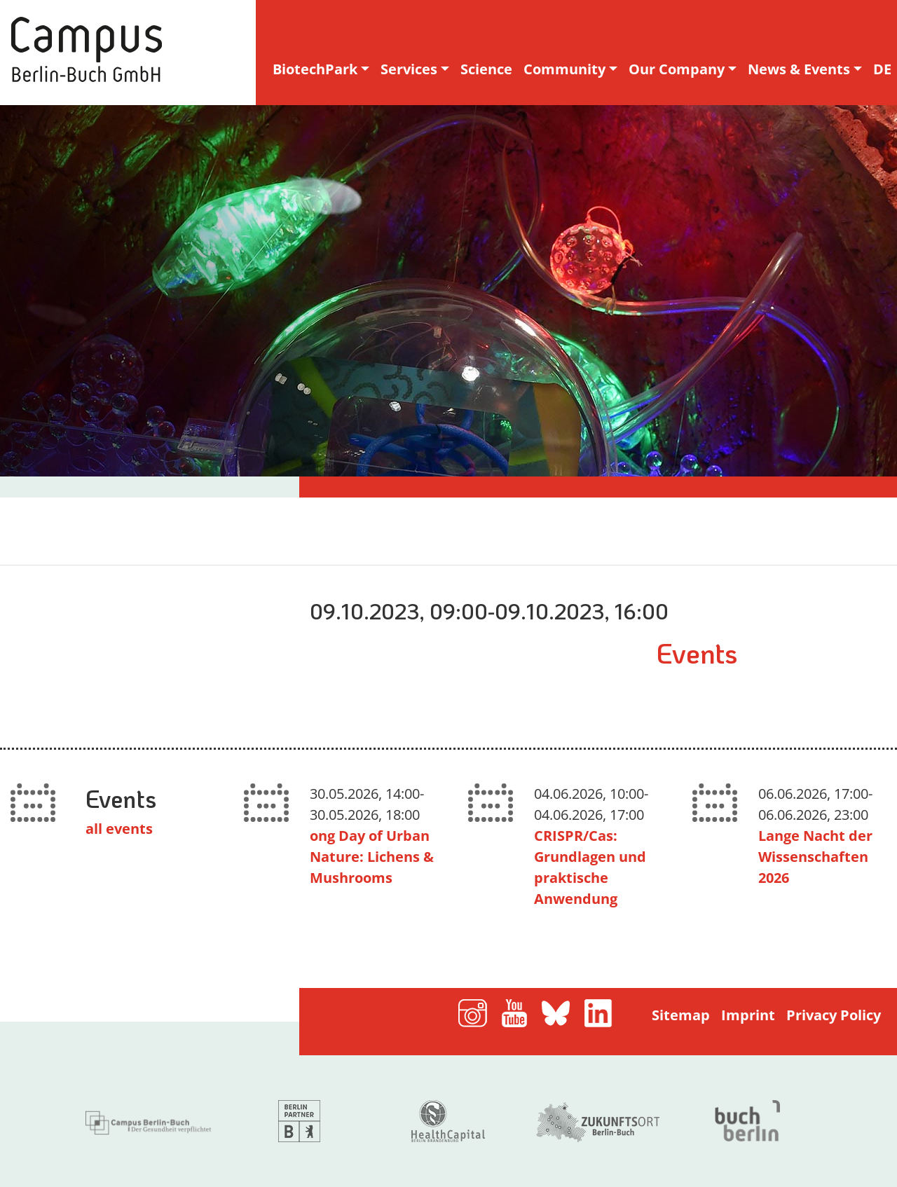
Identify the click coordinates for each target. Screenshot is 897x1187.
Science (486, 69)
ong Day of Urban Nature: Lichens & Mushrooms (372, 856)
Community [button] (564, 69)
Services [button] (409, 69)
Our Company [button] (677, 69)
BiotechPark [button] (315, 69)
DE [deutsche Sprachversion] (882, 69)
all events (119, 828)
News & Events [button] (799, 69)
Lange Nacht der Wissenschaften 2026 (815, 856)
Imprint (748, 1015)
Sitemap (681, 1015)
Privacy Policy (833, 1015)
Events (697, 652)
